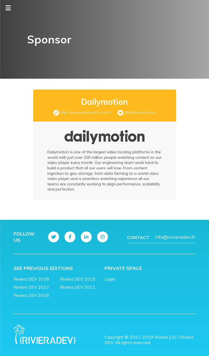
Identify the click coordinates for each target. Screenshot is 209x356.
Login (109, 279)
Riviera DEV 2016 (31, 295)
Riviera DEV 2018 (31, 279)
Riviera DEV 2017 (31, 287)
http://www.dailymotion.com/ (85, 112)
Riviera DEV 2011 (77, 287)
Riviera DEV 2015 (77, 279)
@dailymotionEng (140, 112)
